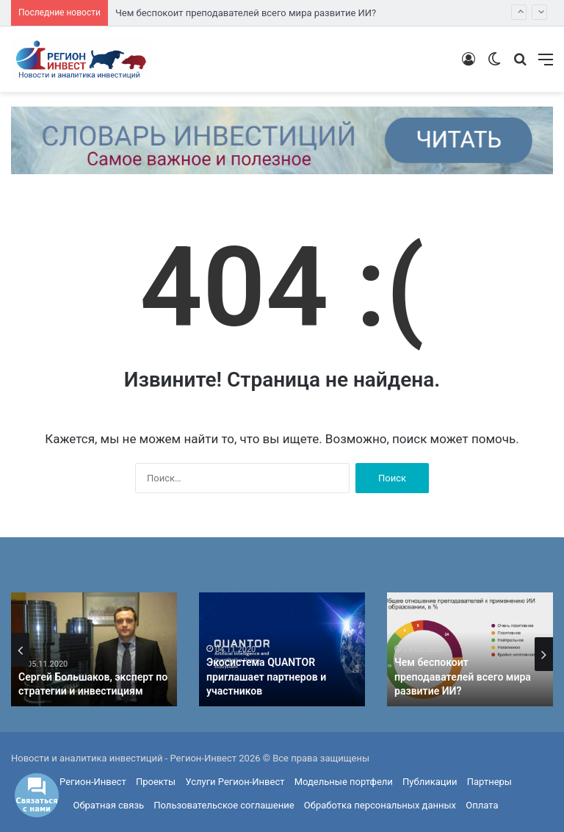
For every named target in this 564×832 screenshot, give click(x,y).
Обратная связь (109, 805)
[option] (94, 649)
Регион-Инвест (92, 781)
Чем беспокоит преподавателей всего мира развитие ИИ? (245, 12)
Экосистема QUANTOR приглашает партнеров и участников (266, 676)
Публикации (429, 781)
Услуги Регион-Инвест (234, 781)
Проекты (156, 781)
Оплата (482, 805)
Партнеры (489, 781)
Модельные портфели (343, 781)
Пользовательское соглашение (223, 805)
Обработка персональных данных (380, 805)
